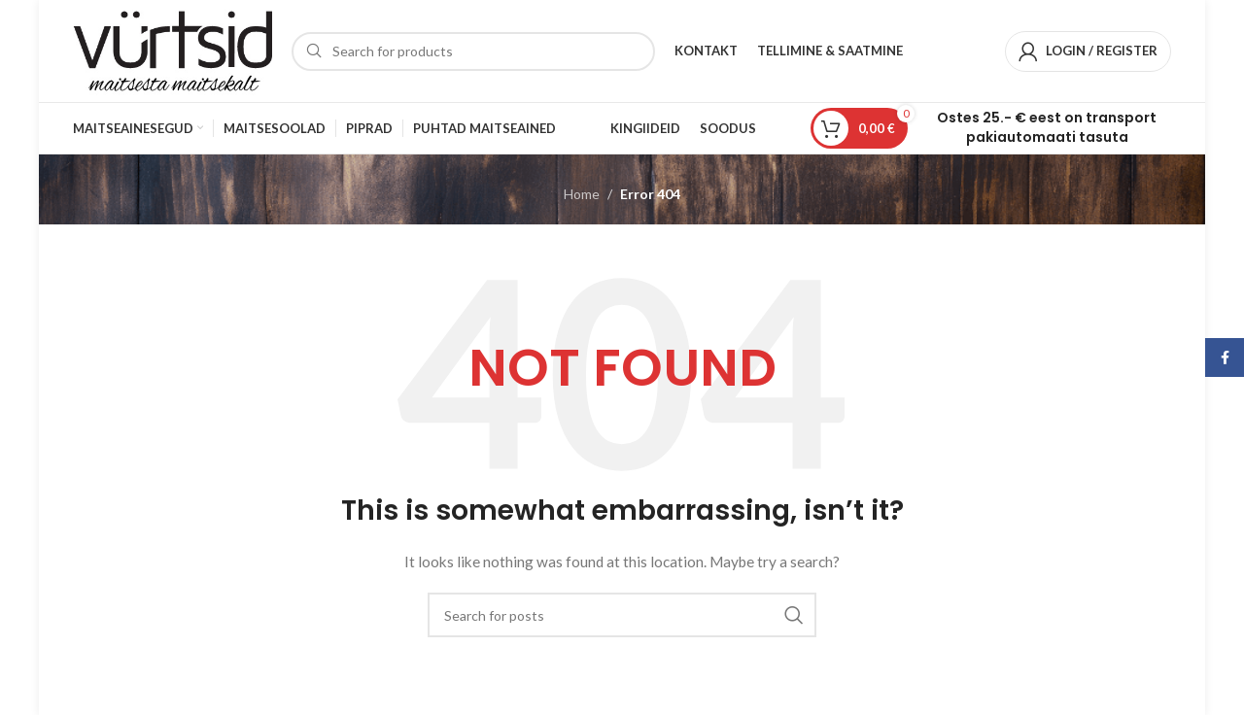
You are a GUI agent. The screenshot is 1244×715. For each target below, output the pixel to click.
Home (582, 194)
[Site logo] (172, 49)
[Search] (474, 51)
